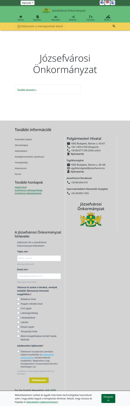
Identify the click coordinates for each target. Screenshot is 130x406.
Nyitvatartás (77, 153)
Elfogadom (108, 398)
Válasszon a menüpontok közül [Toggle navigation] (40, 26)
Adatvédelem (21, 151)
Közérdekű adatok (23, 139)
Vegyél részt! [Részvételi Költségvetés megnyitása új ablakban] (21, 187)
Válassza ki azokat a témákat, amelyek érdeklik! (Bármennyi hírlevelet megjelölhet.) (37, 291)
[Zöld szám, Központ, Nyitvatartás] (28, 3)
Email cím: (22, 269)
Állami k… (108, 18)
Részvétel (55, 18)
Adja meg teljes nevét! (25, 264)
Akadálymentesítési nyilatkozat (29, 156)
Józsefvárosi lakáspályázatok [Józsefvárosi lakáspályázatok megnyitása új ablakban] (28, 193)
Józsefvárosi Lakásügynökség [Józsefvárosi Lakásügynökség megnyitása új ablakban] (28, 190)
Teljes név (22, 251)
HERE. (53, 390)
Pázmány (91, 18)
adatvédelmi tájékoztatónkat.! (42, 402)
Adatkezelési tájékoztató (30, 345)
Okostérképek (21, 145)
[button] (114, 26)
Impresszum (21, 168)
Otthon (21, 18)
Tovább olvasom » (27, 89)
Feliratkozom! (39, 380)
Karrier (18, 174)
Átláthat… (73, 18)
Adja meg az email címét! (27, 282)
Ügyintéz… (38, 18)
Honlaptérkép (21, 162)
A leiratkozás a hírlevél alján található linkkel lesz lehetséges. (35, 372)
